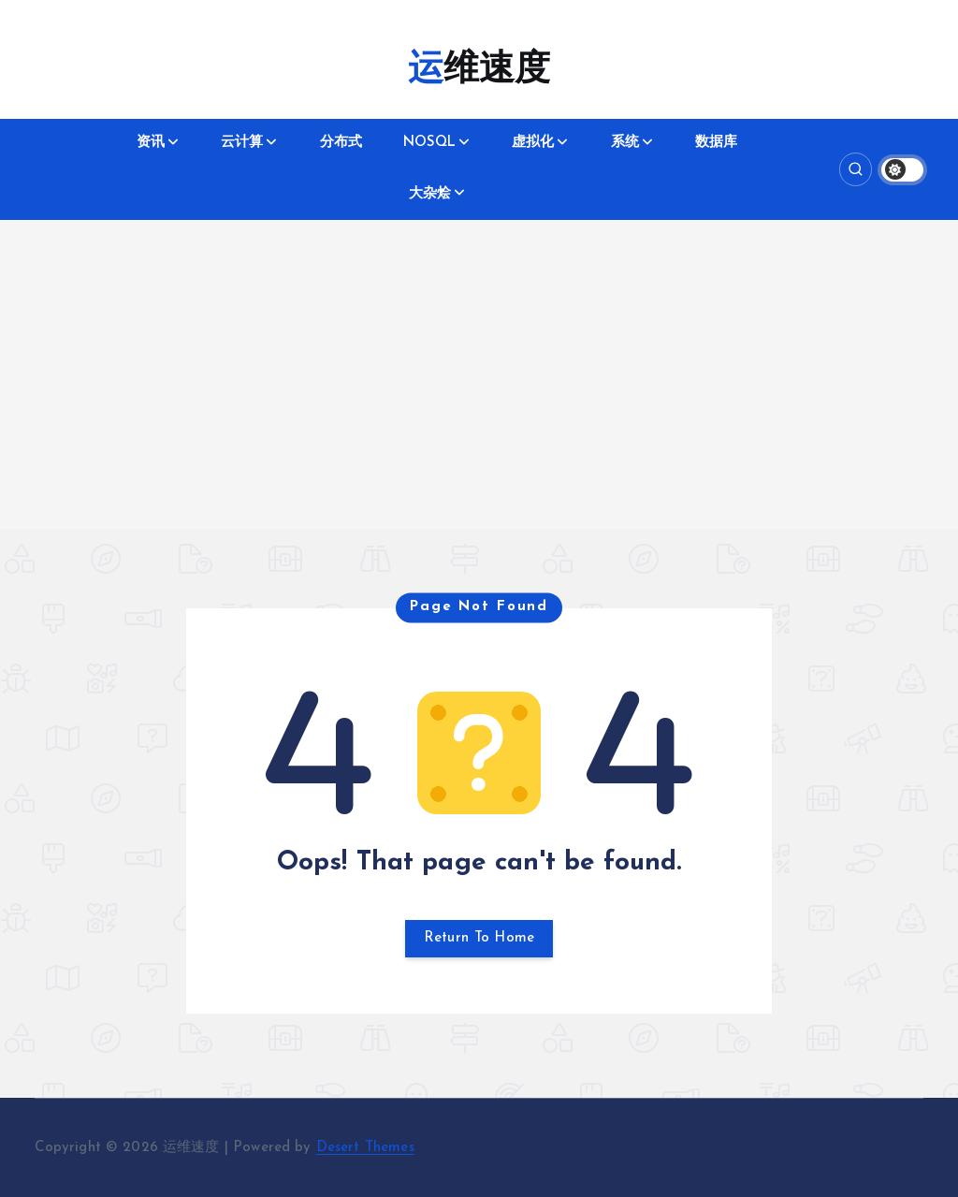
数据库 (716, 143)
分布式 (341, 143)
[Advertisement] (479, 398)
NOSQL (429, 143)
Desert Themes (365, 1148)
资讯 (151, 143)
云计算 (242, 143)
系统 (625, 143)
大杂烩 (430, 194)
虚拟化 (533, 143)
